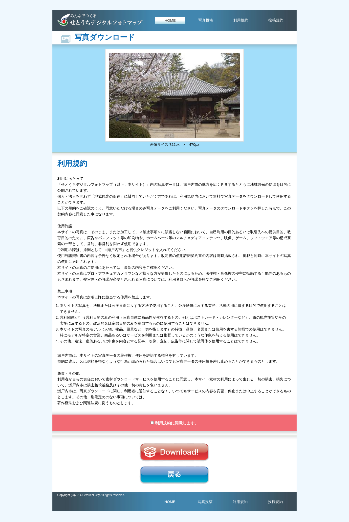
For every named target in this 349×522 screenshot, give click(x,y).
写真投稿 (205, 20)
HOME (170, 20)
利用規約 (240, 20)
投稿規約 (275, 20)
